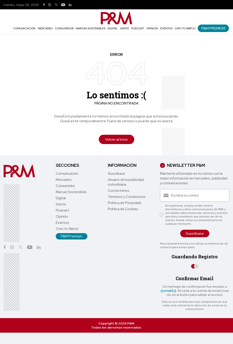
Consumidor (64, 28)
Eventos (166, 28)
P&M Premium (213, 28)
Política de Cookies (123, 209)
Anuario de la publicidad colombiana (126, 182)
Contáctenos (118, 190)
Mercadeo (45, 28)
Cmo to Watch (185, 28)
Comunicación (24, 28)
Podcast (137, 28)
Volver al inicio (116, 139)
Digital (113, 28)
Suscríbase (116, 173)
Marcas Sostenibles (90, 28)
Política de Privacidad (124, 203)
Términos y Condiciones (127, 196)
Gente (124, 28)
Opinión (152, 28)
